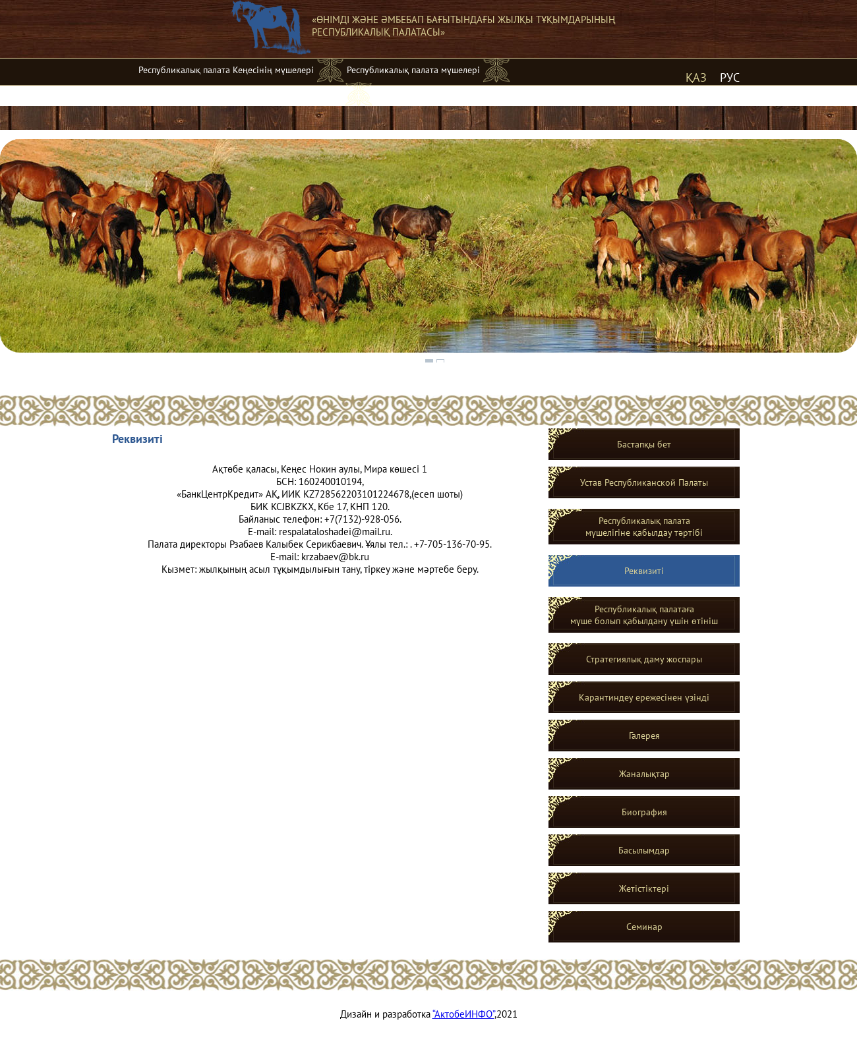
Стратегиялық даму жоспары (644, 659)
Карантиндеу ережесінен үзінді (644, 697)
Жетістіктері (644, 888)
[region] (428, 252)
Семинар (644, 927)
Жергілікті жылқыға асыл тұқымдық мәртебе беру (240, 94)
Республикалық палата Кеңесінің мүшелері (226, 70)
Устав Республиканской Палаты (644, 482)
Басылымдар (644, 850)
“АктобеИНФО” (463, 1014)
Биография (644, 812)
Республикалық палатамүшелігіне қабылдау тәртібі (644, 526)
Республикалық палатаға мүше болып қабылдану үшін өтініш (644, 615)
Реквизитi (644, 571)
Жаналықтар (644, 774)
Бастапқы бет (644, 444)
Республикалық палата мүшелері (413, 70)
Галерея (644, 735)
